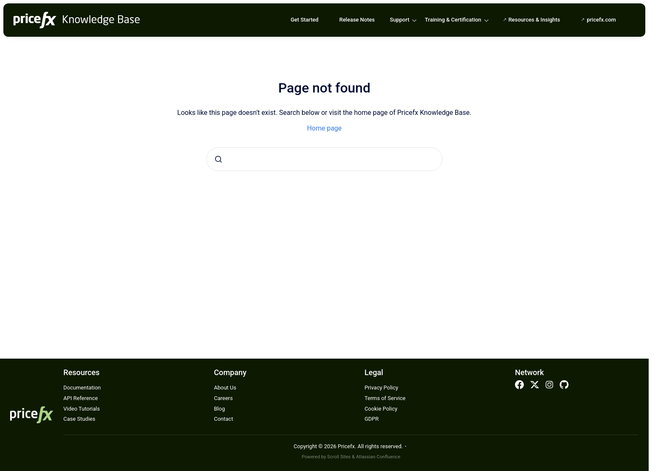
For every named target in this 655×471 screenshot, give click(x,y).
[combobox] (324, 159)
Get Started (304, 19)
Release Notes (357, 19)
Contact (223, 419)
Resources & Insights (534, 19)
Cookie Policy (380, 409)
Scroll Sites (339, 457)
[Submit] (218, 159)
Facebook (519, 384)
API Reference (80, 398)
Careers (223, 398)
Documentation (82, 387)
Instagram (549, 384)
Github (564, 384)
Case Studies (79, 419)
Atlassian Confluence (378, 457)
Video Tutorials (81, 409)
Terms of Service (384, 398)
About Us (225, 387)
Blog (219, 409)
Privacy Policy (381, 387)
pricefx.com (601, 19)
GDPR (371, 419)
